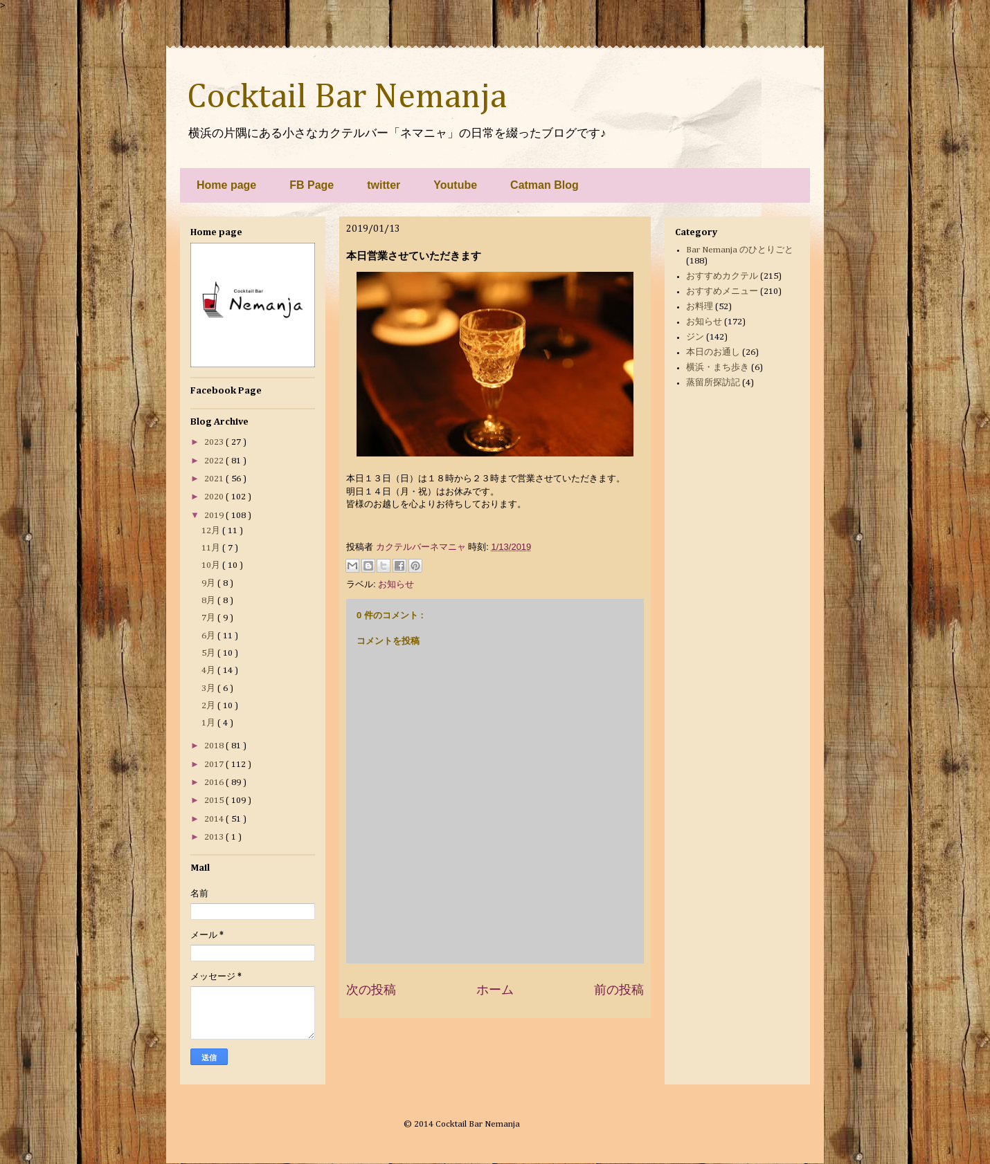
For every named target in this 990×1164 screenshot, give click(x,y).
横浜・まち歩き (717, 367)
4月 (209, 670)
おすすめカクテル (722, 276)
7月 (209, 617)
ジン (695, 337)
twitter (383, 185)
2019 (215, 515)
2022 (215, 460)
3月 (209, 688)
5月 (209, 653)
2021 (215, 478)
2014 (215, 819)
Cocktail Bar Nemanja (347, 97)
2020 (215, 496)
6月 (209, 635)
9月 (209, 583)
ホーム (495, 990)
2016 (215, 782)
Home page (226, 185)
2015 (215, 800)
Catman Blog (544, 185)
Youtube (455, 185)
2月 (209, 705)
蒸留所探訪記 (713, 382)
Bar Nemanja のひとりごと (739, 250)
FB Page (311, 185)
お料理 (699, 306)
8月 (209, 600)
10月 (211, 565)
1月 (209, 723)
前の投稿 (619, 990)
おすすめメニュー (722, 291)
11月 (211, 548)
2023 (215, 442)
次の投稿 (371, 990)
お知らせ (396, 584)
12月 (211, 530)
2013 (215, 837)
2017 (215, 764)
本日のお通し (713, 352)
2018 (215, 745)
